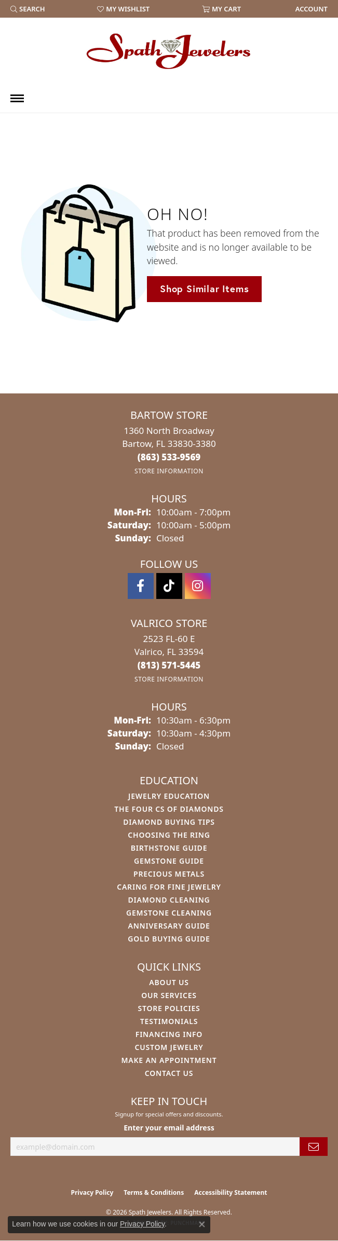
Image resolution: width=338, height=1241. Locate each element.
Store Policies (169, 1008)
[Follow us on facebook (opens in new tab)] (141, 586)
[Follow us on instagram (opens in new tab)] (198, 586)
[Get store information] (169, 471)
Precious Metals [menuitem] (169, 874)
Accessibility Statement (230, 1192)
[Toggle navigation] (17, 98)
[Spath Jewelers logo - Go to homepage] (169, 51)
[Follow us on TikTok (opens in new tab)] (169, 586)
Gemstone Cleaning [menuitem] (169, 913)
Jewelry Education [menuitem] (169, 796)
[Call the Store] (169, 457)
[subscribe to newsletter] (314, 1146)
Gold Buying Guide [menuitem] (169, 939)
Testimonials (169, 1021)
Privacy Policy (92, 1192)
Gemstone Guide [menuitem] (169, 861)
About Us (168, 982)
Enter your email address (169, 1128)
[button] (27, 9)
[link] (310, 9)
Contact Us (169, 1073)
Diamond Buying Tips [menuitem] (169, 822)
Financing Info (169, 1034)
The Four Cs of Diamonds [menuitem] (168, 809)
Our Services (169, 995)
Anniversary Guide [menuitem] (169, 926)
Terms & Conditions (154, 1192)
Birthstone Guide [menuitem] (169, 848)
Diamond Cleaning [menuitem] (169, 900)
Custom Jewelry (168, 1047)
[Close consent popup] (202, 1224)
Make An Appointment (169, 1060)
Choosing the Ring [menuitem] (169, 835)
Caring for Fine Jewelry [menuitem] (169, 887)
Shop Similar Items (204, 288)
